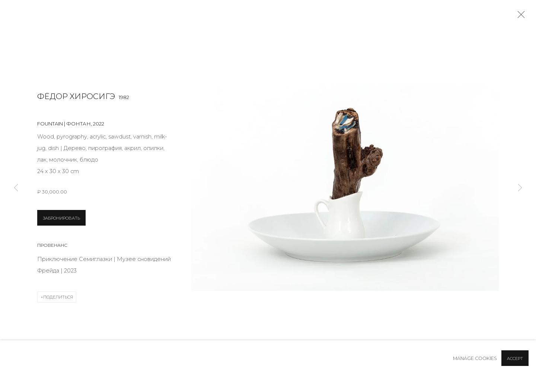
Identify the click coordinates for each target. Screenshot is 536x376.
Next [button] (520, 188)
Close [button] (519, 16)
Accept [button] (515, 358)
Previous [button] (16, 188)
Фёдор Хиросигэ (76, 96)
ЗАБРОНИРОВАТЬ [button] (61, 218)
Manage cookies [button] (475, 358)
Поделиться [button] (58, 297)
